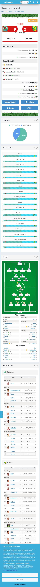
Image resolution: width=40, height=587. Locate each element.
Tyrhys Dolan (16, 79)
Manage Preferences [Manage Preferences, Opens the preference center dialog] (20, 584)
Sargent (33, 343)
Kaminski (6, 348)
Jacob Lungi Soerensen (23, 50)
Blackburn (11, 38)
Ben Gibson (31, 54)
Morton (5, 334)
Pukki (34, 357)
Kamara (33, 359)
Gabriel (32, 83)
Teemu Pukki (25, 90)
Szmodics (6, 337)
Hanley (34, 324)
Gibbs (34, 337)
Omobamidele (33, 349)
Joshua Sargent (30, 97)
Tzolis (34, 355)
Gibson (34, 326)
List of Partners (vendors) (10, 570)
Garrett (6, 357)
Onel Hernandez (26, 82)
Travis (6, 332)
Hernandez (32, 339)
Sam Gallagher (9, 65)
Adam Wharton (17, 75)
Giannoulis (33, 328)
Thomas (6, 353)
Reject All (20, 579)
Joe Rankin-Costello (10, 72)
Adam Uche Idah (23, 97)
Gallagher (6, 343)
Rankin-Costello (8, 323)
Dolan (6, 351)
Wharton (7, 355)
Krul (35, 348)
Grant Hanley (31, 57)
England (9, 11)
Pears (6, 319)
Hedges (6, 336)
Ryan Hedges (9, 68)
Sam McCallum (23, 93)
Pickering (6, 328)
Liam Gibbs (31, 50)
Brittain (5, 349)
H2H (29, 108)
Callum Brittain (20, 72)
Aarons (34, 323)
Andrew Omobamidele (23, 57)
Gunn (34, 319)
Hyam (5, 326)
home (2, 11)
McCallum (33, 353)
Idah (34, 351)
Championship (19, 11)
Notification (32, 20)
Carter (6, 324)
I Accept (20, 575)
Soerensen (32, 332)
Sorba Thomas (17, 68)
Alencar (33, 336)
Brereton (7, 339)
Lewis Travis (9, 79)
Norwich (29, 38)
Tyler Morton (9, 75)
